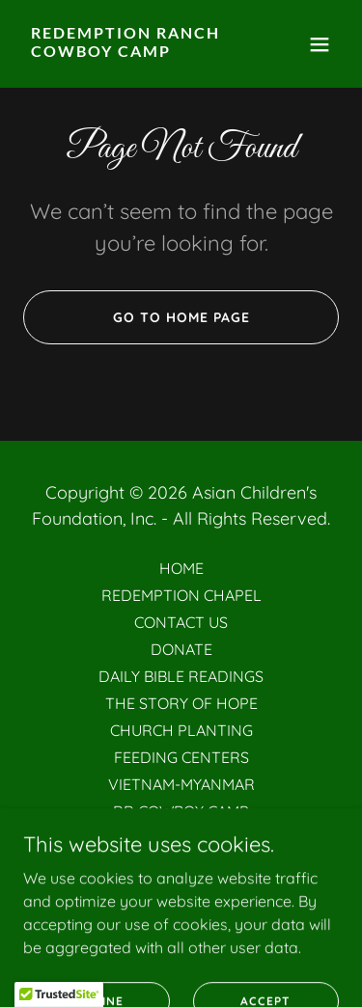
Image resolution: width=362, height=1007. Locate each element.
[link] (134, 51)
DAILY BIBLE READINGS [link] (181, 676)
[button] (319, 44)
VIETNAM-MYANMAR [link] (181, 784)
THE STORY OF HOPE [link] (181, 703)
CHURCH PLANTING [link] (181, 730)
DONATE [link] (181, 649)
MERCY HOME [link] (181, 838)
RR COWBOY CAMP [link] (181, 811)
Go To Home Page (181, 317)
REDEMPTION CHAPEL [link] (181, 595)
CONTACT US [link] (181, 622)
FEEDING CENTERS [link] (181, 757)
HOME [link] (181, 568)
